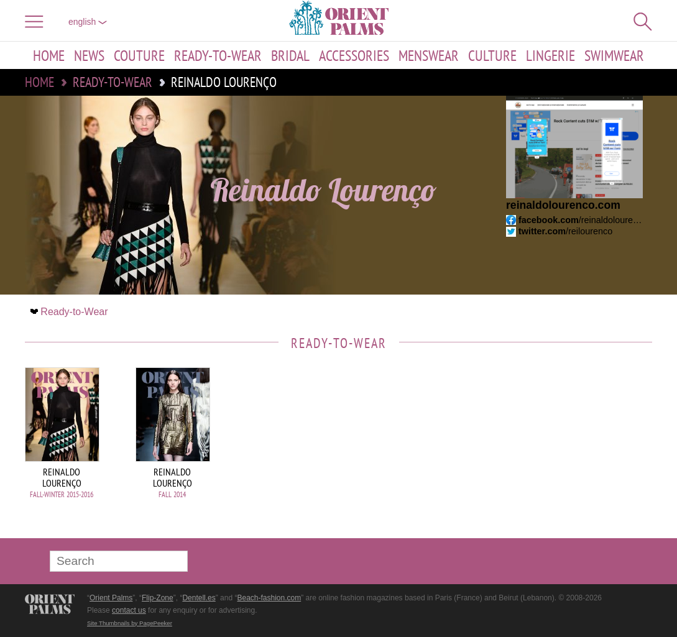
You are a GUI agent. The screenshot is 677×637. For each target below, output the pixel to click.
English (87, 22)
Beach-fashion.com (269, 597)
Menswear (428, 55)
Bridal (290, 55)
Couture (139, 55)
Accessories (354, 55)
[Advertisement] (565, 451)
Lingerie (550, 55)
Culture (492, 55)
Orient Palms (111, 597)
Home (49, 55)
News (89, 55)
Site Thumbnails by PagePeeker (129, 623)
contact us (129, 610)
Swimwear (614, 55)
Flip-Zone (157, 597)
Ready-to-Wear (218, 55)
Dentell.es (198, 597)
